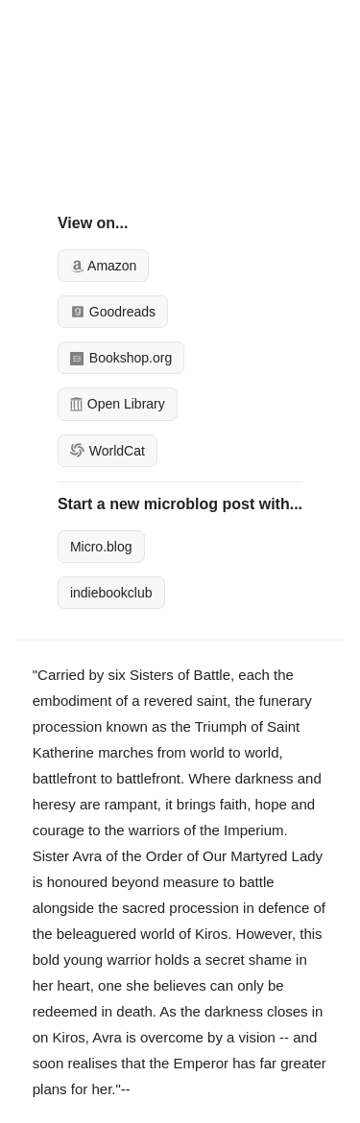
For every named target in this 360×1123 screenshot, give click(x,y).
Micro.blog (101, 546)
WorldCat (107, 450)
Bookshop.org (121, 357)
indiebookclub (111, 592)
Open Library (117, 403)
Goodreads (113, 311)
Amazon (103, 265)
